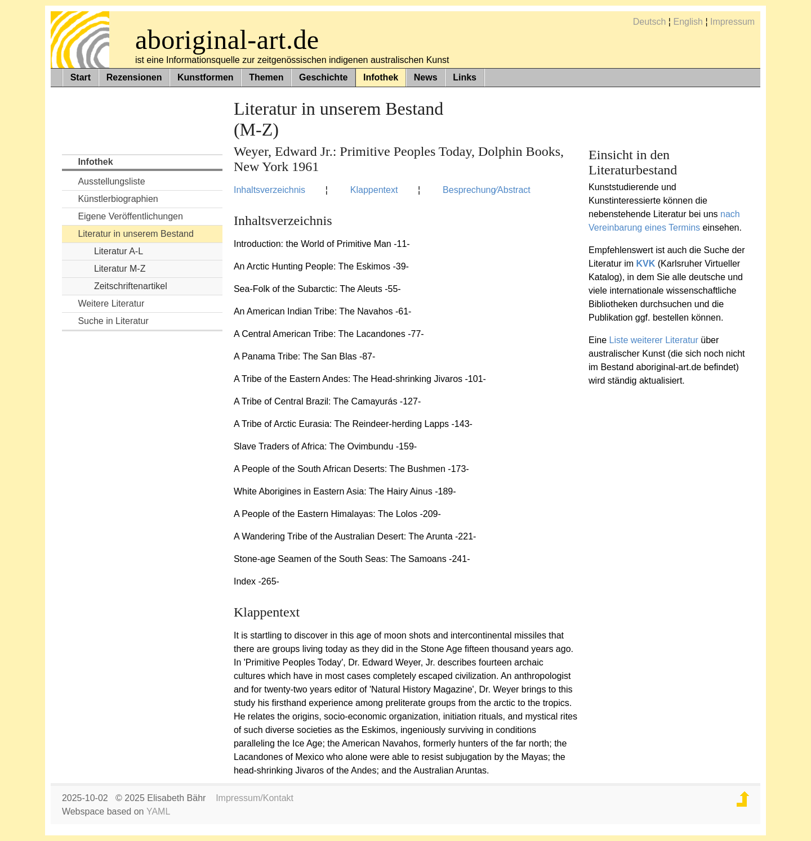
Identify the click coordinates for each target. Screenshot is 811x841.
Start (80, 77)
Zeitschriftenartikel (130, 286)
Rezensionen (134, 77)
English (687, 21)
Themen (266, 77)
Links (464, 77)
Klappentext (374, 190)
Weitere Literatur (111, 303)
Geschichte (323, 77)
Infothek (380, 77)
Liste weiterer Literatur (653, 340)
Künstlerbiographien (118, 199)
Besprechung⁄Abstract (487, 190)
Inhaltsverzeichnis (269, 190)
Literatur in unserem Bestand (135, 234)
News (426, 77)
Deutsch (649, 21)
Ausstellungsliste (111, 181)
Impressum (732, 21)
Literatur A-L (118, 251)
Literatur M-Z (120, 268)
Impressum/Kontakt (254, 798)
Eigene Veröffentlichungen (130, 216)
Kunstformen (205, 77)
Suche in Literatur (113, 321)
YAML (158, 811)
